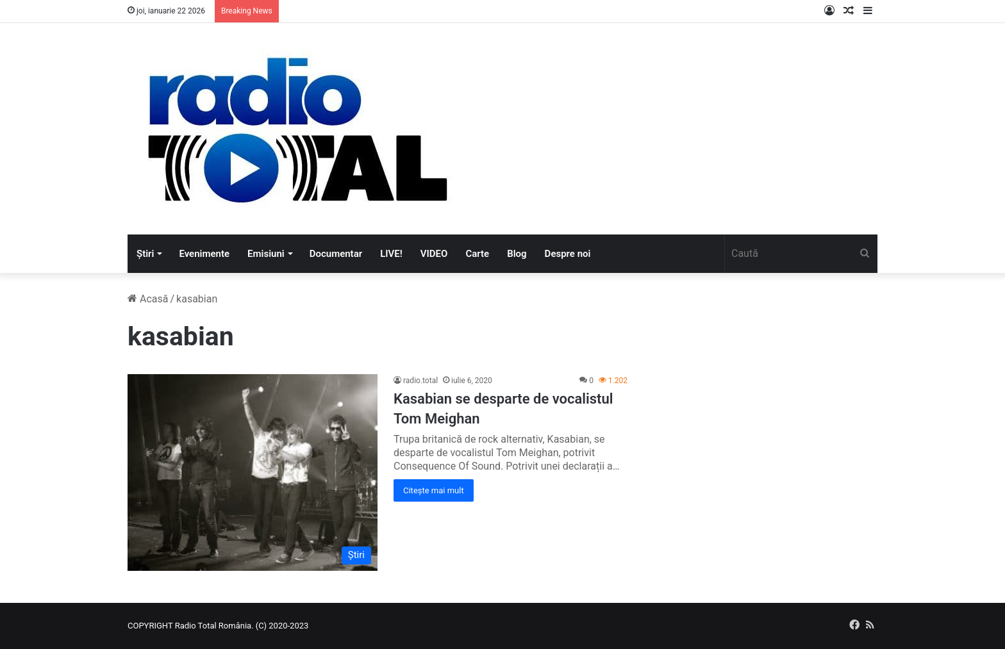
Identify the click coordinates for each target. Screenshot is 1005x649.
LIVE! (391, 253)
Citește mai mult (433, 490)
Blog (516, 253)
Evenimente (204, 253)
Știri (145, 253)
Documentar (336, 253)
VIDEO (434, 253)
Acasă (148, 299)
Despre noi (568, 253)
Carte (477, 253)
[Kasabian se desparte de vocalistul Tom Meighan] (253, 472)
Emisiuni (266, 253)
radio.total (420, 380)
